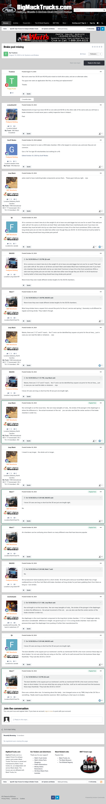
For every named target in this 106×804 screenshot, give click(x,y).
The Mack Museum (65, 760)
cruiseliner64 (11, 105)
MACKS (11, 253)
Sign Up (92, 23)
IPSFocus (13, 796)
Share (83, 54)
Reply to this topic (94, 63)
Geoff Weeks (11, 140)
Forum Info (26, 23)
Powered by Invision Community (94, 797)
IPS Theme (5, 796)
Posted (29, 71)
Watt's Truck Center (40, 758)
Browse (6, 23)
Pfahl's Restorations (40, 764)
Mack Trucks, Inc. (64, 758)
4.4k (9, 623)
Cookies (22, 798)
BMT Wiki (56, 23)
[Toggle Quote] (25, 259)
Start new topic (75, 63)
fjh (12, 218)
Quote (28, 94)
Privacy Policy (6, 798)
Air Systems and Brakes (30, 55)
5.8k (9, 243)
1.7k (9, 274)
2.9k (9, 318)
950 (10, 126)
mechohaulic (11, 597)
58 (11, 93)
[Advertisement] (53, 790)
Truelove (14, 53)
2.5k (9, 161)
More (64, 23)
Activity (15, 23)
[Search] (83, 10)
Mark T (11, 292)
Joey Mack (11, 173)
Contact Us (15, 798)
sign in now (49, 711)
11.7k (9, 199)
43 (15, 199)
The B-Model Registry (42, 23)
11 (15, 243)
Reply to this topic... (21, 720)
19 (15, 161)
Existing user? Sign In (80, 23)
